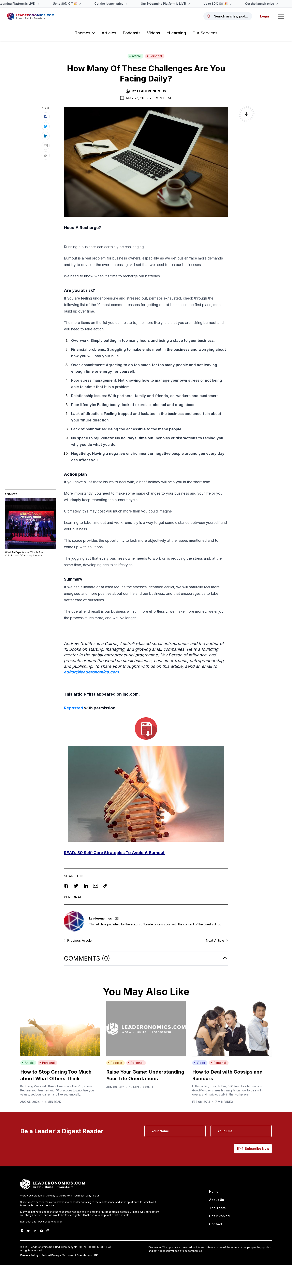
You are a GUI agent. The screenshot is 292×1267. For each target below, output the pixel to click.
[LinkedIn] (34, 1232)
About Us (216, 1202)
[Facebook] (22, 1232)
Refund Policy (50, 1257)
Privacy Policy (29, 1257)
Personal (154, 58)
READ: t (114, 854)
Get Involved (219, 1218)
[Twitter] (28, 1232)
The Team (217, 1210)
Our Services (204, 35)
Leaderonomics (151, 93)
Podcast (115, 1064)
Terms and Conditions (76, 1257)
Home (213, 1194)
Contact (215, 1226)
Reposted (73, 710)
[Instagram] (47, 1232)
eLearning (176, 35)
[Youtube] (41, 1232)
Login (263, 17)
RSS (95, 1257)
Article (135, 58)
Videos (153, 35)
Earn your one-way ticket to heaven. (41, 1223)
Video (199, 1064)
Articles (109, 35)
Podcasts (132, 35)
